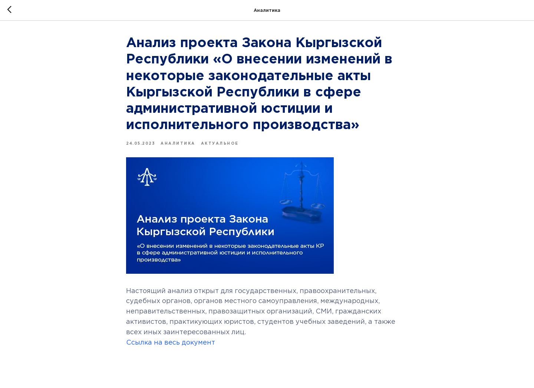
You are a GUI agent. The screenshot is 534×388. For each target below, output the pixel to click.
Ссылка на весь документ (170, 343)
